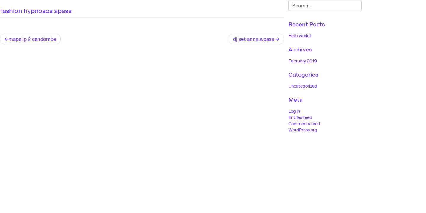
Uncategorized (302, 85)
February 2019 (302, 60)
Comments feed (304, 123)
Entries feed (300, 117)
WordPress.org (302, 129)
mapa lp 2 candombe (32, 39)
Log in (294, 111)
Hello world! (299, 35)
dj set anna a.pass (253, 39)
